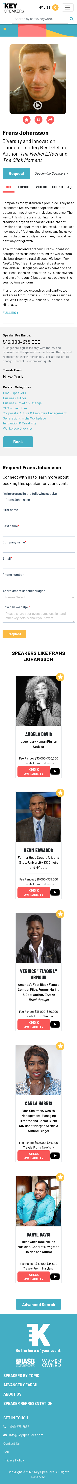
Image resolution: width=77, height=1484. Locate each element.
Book (18, 441)
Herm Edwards (38, 850)
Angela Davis (38, 734)
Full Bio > (11, 313)
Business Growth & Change (22, 403)
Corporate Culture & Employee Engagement (35, 413)
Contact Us (11, 1443)
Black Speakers (14, 393)
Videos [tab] (41, 187)
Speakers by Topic (21, 1375)
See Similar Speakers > (51, 173)
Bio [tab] (8, 187)
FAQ (6, 1452)
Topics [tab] (23, 187)
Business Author (14, 398)
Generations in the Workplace (24, 418)
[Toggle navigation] (68, 7)
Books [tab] (57, 187)
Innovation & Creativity (20, 423)
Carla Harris (38, 1103)
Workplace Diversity (18, 428)
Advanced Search (38, 1304)
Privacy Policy (13, 1460)
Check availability (33, 772)
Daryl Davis (38, 1234)
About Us (12, 1394)
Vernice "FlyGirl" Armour (38, 974)
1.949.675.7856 (18, 1426)
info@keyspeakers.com (26, 1435)
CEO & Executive (15, 408)
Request (17, 173)
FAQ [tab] (68, 187)
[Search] (40, 19)
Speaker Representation (28, 1403)
